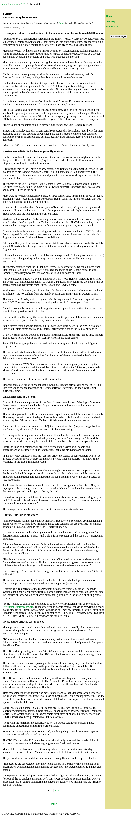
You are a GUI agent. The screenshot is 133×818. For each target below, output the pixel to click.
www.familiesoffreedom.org (18, 606)
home (4, 4)
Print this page (118, 36)
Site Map (110, 21)
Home (109, 16)
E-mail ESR (112, 26)
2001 (24, 4)
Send (61, 23)
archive (14, 4)
